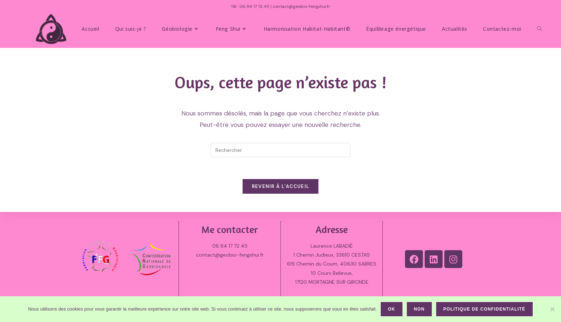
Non (419, 309)
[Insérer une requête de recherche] (280, 150)
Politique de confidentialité (484, 309)
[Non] (552, 309)
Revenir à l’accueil (280, 186)
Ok (391, 309)
